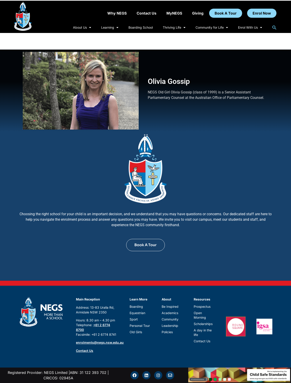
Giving (197, 13)
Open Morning (200, 315)
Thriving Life (174, 27)
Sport (134, 319)
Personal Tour (140, 326)
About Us (82, 27)
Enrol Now (262, 13)
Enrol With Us (250, 27)
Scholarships (203, 324)
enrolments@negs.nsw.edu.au (100, 342)
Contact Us (146, 13)
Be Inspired (170, 306)
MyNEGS (174, 13)
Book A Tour (226, 13)
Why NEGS (117, 13)
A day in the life (203, 332)
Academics (170, 313)
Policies (167, 332)
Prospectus (202, 306)
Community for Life (212, 27)
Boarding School (140, 27)
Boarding (136, 306)
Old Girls (136, 332)
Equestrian (137, 313)
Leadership (170, 326)
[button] (274, 27)
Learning (109, 27)
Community (170, 319)
